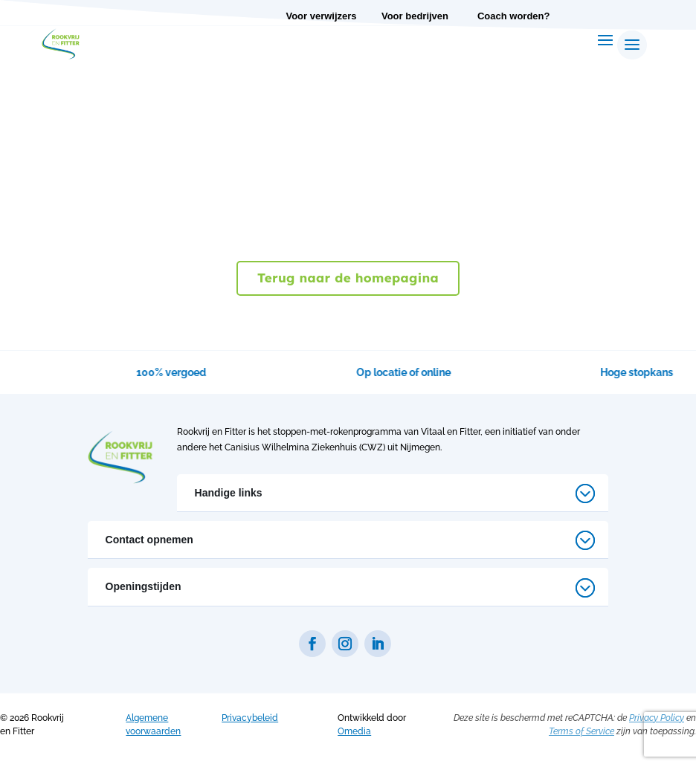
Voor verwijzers (321, 16)
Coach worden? (513, 16)
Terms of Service (581, 731)
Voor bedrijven (414, 16)
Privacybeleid (250, 718)
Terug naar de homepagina (348, 277)
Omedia (354, 731)
